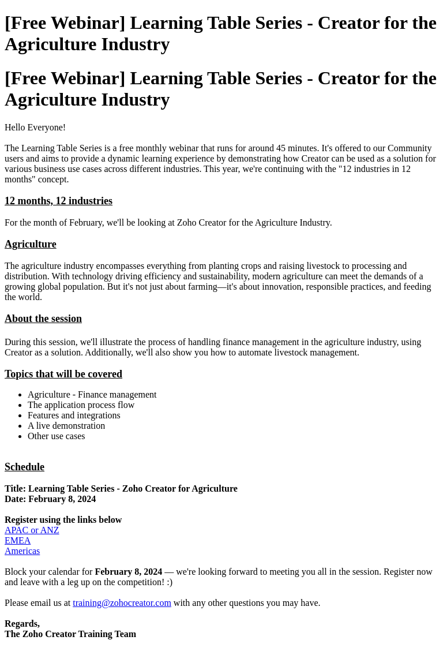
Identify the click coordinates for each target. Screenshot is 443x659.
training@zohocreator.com (122, 603)
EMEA (18, 540)
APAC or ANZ (32, 530)
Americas (22, 551)
